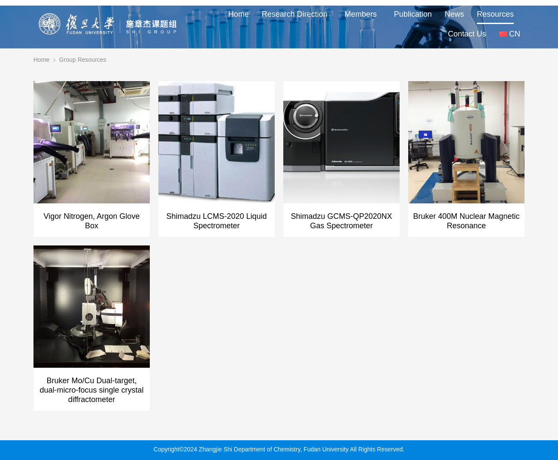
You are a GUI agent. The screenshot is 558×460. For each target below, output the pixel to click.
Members (363, 14)
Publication (413, 14)
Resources (495, 14)
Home (238, 14)
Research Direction (297, 14)
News (454, 14)
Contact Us (467, 34)
